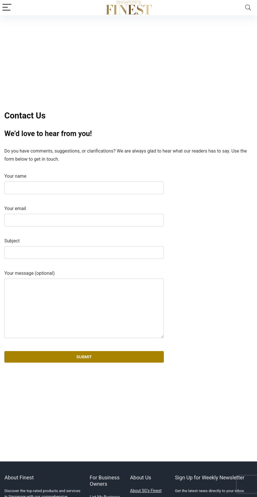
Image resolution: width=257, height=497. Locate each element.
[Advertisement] (128, 58)
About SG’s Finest (146, 490)
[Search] (248, 7)
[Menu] (7, 7)
